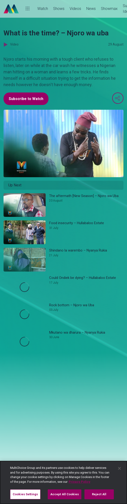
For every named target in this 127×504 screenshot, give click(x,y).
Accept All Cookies (64, 494)
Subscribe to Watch (26, 99)
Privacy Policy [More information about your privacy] (79, 481)
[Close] (119, 468)
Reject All (99, 494)
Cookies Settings (25, 494)
